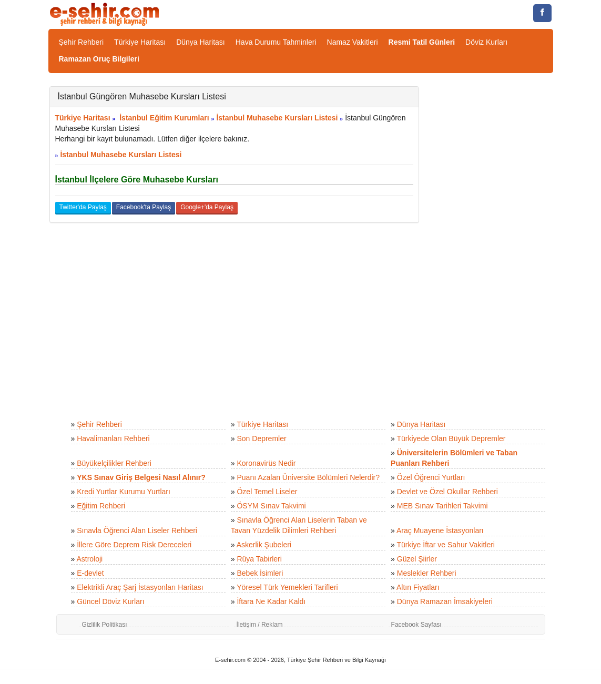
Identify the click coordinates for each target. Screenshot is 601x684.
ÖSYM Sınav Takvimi (271, 506)
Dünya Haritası (200, 42)
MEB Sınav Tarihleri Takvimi (442, 506)
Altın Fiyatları (418, 587)
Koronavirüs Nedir (266, 463)
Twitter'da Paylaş (83, 207)
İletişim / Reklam (260, 624)
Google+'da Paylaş (206, 207)
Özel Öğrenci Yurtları (431, 477)
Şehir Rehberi (81, 42)
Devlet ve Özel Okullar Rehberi (447, 491)
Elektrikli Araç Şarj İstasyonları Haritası (140, 587)
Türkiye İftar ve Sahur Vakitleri (446, 544)
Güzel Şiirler (417, 559)
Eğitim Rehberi (101, 506)
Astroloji (89, 559)
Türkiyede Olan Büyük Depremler (451, 438)
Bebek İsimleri (260, 573)
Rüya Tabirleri (259, 559)
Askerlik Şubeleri (264, 544)
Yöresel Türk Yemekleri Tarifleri (287, 587)
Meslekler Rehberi (426, 573)
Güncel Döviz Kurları (110, 601)
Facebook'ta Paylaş (143, 207)
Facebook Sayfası (416, 624)
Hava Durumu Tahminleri (276, 42)
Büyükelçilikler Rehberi (114, 463)
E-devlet (90, 573)
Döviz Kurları (486, 42)
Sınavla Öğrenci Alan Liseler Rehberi (137, 530)
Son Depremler (261, 438)
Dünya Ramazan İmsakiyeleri (445, 601)
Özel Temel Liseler (267, 491)
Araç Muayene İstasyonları (440, 530)
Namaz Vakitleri (352, 42)
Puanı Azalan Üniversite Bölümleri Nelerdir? (308, 477)
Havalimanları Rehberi (113, 438)
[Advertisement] (494, 244)
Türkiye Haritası (140, 42)
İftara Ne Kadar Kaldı (271, 601)
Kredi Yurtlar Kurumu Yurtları (123, 491)
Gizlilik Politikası (104, 624)
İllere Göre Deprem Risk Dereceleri (134, 544)
